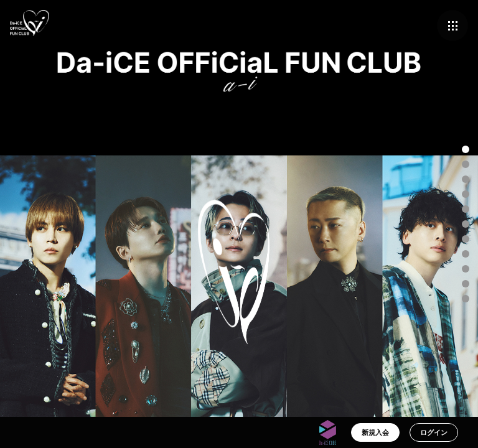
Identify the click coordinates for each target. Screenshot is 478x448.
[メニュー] (452, 25)
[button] (465, 149)
